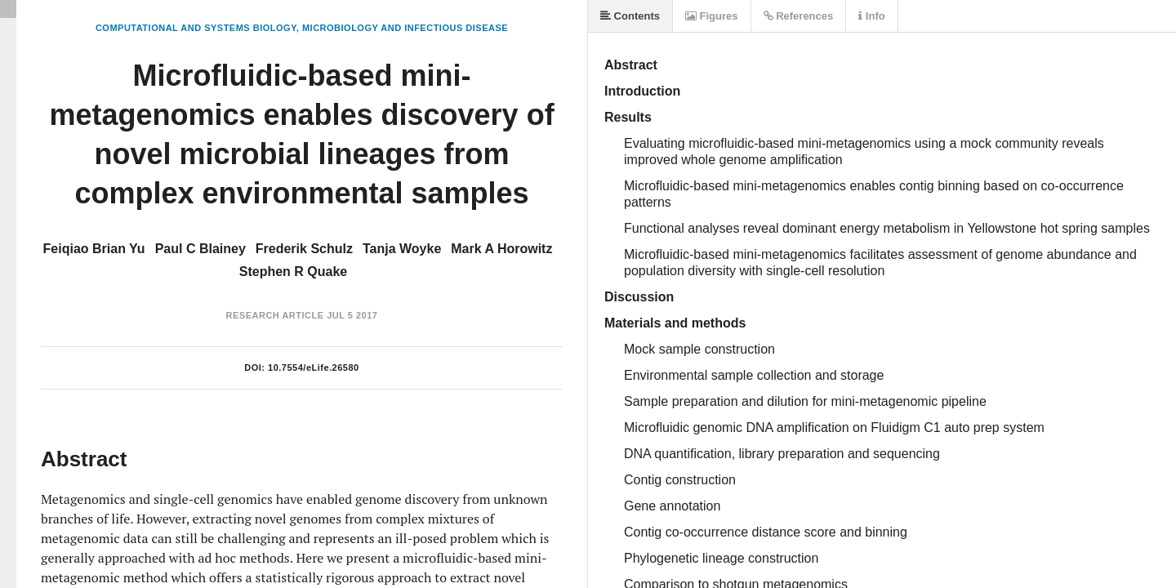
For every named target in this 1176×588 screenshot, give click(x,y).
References (799, 16)
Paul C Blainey (200, 249)
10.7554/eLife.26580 (313, 367)
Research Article (275, 315)
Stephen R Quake (293, 271)
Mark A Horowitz (501, 249)
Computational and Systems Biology (196, 28)
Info (871, 16)
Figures (711, 16)
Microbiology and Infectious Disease (405, 28)
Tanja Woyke (402, 249)
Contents (630, 16)
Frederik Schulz (304, 249)
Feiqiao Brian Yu (94, 249)
